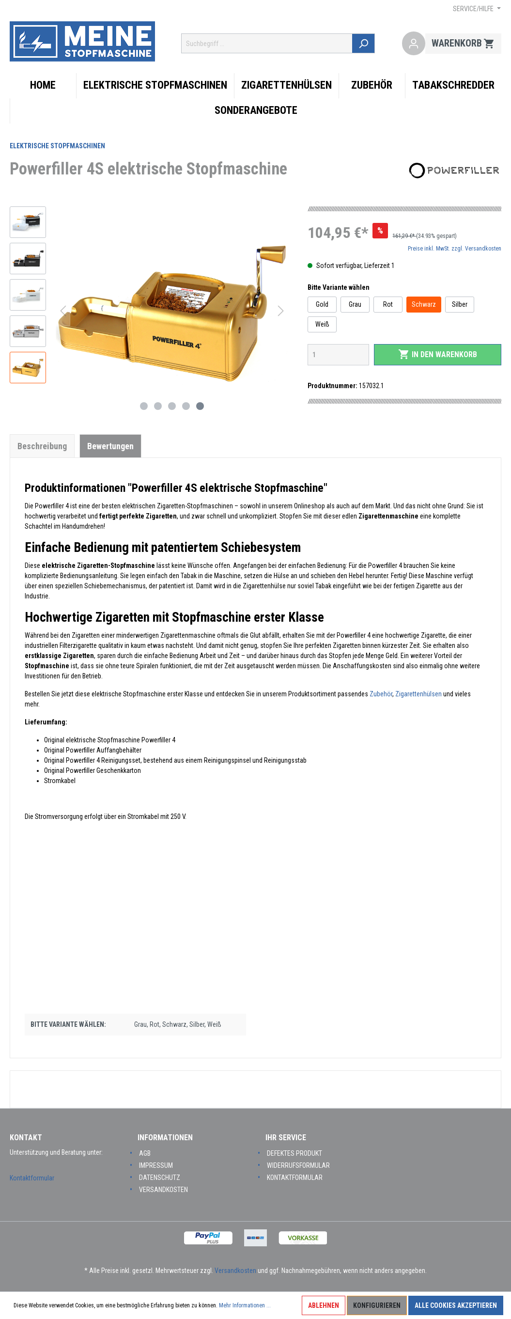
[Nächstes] (281, 311)
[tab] (42, 445)
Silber (459, 304)
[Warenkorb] (463, 43)
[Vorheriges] (63, 311)
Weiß (322, 324)
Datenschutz (159, 1177)
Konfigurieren (377, 1305)
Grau (355, 304)
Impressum (156, 1165)
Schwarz (424, 304)
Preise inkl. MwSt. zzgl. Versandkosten (454, 248)
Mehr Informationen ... (245, 1305)
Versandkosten (163, 1189)
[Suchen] (364, 43)
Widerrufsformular (298, 1165)
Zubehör (381, 694)
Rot (388, 304)
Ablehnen (323, 1305)
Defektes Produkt (294, 1153)
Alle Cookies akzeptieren (456, 1305)
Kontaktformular (32, 1178)
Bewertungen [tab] (110, 446)
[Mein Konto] (413, 43)
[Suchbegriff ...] (267, 43)
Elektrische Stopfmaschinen (57, 146)
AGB (145, 1153)
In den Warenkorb (437, 354)
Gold (322, 304)
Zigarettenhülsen (418, 694)
